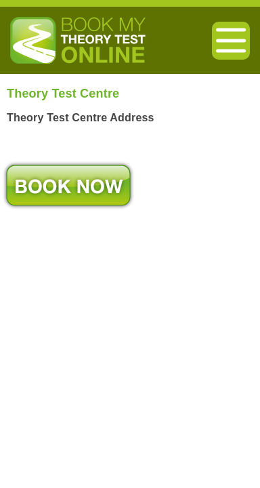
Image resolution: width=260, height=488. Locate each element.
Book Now (68, 185)
